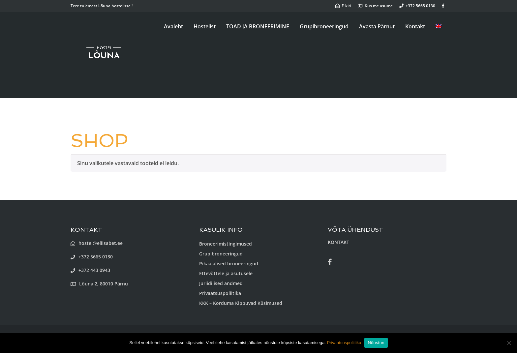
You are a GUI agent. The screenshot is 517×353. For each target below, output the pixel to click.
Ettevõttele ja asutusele (226, 273)
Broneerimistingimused (225, 244)
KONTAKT (338, 242)
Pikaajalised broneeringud (228, 263)
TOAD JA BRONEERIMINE (257, 26)
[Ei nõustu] (508, 342)
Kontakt (415, 26)
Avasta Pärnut (377, 26)
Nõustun (376, 342)
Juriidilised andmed (221, 283)
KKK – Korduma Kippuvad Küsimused (240, 303)
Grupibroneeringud (324, 26)
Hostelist (205, 26)
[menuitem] (438, 26)
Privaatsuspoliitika (220, 293)
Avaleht (173, 26)
